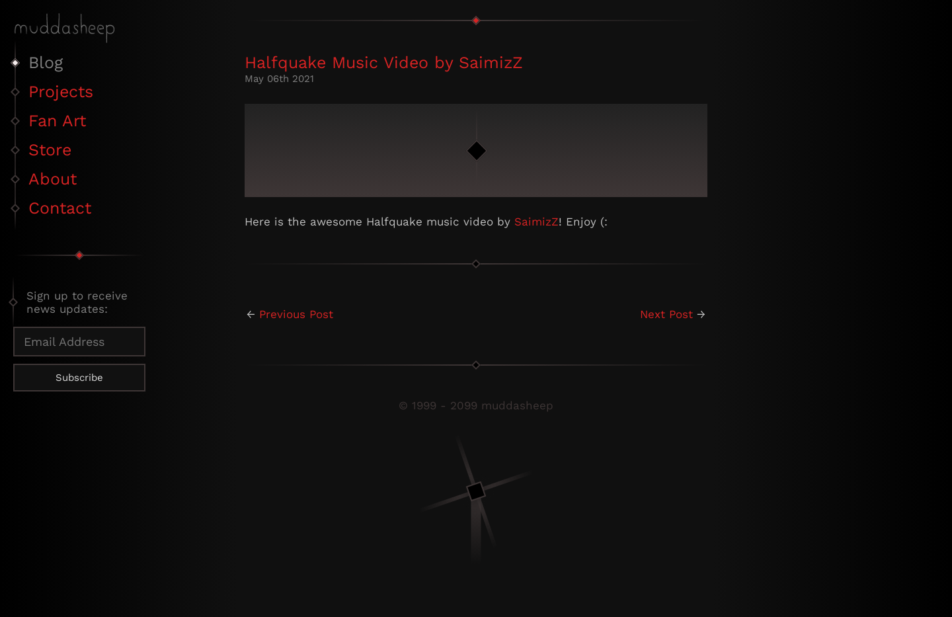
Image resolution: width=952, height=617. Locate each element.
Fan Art (57, 120)
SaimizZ (536, 221)
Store (49, 149)
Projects (60, 91)
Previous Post (296, 314)
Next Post (666, 314)
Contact (59, 208)
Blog (45, 62)
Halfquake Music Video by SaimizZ (384, 62)
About (52, 178)
